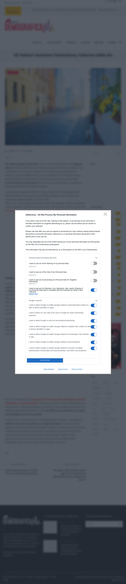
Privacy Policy (77, 369)
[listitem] (63, 258)
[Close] (106, 215)
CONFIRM (45, 360)
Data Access (63, 369)
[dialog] (63, 292)
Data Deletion (49, 369)
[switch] (94, 263)
